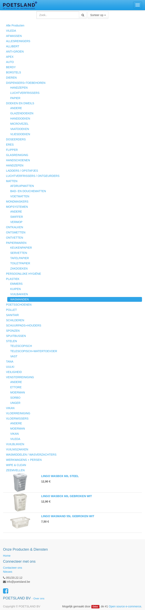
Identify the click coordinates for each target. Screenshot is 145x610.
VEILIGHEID (14, 372)
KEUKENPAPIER (21, 247)
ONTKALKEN (14, 227)
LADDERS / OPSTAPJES (22, 170)
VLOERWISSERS (17, 418)
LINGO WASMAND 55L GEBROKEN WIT (67, 516)
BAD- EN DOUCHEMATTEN (28, 191)
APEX (9, 56)
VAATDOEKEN (19, 129)
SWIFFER (16, 216)
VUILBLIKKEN (15, 444)
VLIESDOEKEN (20, 134)
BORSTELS (13, 72)
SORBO (15, 397)
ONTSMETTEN (15, 232)
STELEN (11, 341)
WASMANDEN (19, 299)
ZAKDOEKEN (19, 268)
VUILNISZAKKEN (17, 449)
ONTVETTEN (14, 237)
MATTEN (11, 181)
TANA (9, 361)
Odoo (95, 606)
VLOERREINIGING (18, 413)
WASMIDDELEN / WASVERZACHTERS (31, 454)
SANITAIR (12, 315)
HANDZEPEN (19, 87)
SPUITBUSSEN (16, 335)
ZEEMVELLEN (15, 470)
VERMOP (16, 222)
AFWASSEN (14, 35)
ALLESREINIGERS (18, 41)
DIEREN (11, 77)
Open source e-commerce (125, 606)
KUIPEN (15, 289)
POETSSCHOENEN (19, 304)
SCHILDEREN (15, 320)
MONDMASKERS (17, 201)
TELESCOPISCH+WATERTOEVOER (33, 351)
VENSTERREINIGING (20, 377)
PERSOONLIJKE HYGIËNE (23, 273)
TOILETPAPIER (20, 263)
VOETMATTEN (19, 196)
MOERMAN (17, 392)
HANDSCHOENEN (18, 160)
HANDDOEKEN (20, 118)
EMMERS (16, 283)
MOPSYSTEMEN (17, 206)
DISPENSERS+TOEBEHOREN (25, 82)
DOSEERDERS (16, 139)
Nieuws (7, 571)
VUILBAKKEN (19, 294)
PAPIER (15, 98)
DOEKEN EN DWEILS (20, 103)
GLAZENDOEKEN (21, 113)
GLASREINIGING (17, 155)
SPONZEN (13, 330)
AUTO (10, 62)
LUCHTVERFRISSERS (24, 92)
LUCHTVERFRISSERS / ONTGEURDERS (32, 175)
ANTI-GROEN (15, 51)
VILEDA (11, 30)
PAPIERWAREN (16, 242)
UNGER (15, 402)
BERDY (11, 67)
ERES (10, 144)
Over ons (38, 598)
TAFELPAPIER (19, 258)
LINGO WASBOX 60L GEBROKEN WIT (66, 496)
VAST (13, 356)
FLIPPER (12, 149)
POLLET (11, 309)
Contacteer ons (12, 567)
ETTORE (16, 387)
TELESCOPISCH (21, 346)
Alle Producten (15, 25)
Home (6, 555)
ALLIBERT (12, 46)
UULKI (10, 366)
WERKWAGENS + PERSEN (24, 459)
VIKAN (10, 408)
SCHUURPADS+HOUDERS (23, 325)
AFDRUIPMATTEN (22, 185)
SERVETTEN (18, 252)
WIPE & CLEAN (16, 465)
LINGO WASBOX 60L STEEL (60, 476)
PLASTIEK (12, 279)
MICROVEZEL (19, 123)
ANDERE (16, 108)
